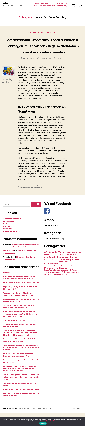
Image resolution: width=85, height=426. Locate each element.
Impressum (47, 6)
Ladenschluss (47, 198)
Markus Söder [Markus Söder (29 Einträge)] (70, 279)
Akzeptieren (43, 423)
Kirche (29, 198)
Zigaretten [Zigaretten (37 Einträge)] (57, 287)
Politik (47, 33)
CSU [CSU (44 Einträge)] (46, 270)
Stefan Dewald (8, 263)
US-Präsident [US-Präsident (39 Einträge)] (55, 285)
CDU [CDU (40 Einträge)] (70, 268)
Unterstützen (37, 6)
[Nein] (83, 421)
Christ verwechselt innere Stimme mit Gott (19, 333)
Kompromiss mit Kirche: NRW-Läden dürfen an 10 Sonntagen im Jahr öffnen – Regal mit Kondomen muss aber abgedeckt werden (42, 52)
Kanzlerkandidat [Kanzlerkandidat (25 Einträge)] (48, 279)
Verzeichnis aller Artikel (43, 3)
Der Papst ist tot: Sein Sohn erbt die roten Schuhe (21, 402)
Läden (40, 198)
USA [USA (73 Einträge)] (62, 285)
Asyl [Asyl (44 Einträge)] (69, 265)
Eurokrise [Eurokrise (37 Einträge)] (47, 273)
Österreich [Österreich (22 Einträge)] (64, 287)
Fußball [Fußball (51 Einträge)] (77, 272)
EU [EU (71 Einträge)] (71, 270)
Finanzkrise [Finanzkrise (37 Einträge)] (56, 273)
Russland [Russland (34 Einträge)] (64, 283)
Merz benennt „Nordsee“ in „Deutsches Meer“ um (21, 295)
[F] (63, 224)
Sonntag (58, 198)
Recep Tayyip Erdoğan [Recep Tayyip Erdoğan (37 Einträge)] (52, 283)
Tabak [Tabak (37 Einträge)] (74, 283)
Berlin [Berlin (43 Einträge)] (46, 268)
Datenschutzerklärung (59, 6)
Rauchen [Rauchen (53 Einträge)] (63, 281)
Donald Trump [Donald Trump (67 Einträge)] (56, 270)
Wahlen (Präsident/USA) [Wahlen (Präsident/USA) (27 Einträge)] (73, 285)
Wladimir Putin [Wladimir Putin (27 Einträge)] (48, 287)
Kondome (35, 198)
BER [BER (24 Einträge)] (80, 265)
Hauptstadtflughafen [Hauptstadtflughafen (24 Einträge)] (74, 274)
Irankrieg (6, 285)
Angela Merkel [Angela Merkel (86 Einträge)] (57, 265)
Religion (55, 33)
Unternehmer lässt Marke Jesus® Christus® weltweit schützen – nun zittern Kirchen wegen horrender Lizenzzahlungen (20, 327)
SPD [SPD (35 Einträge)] (70, 283)
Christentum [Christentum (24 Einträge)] (76, 267)
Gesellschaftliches (35, 33)
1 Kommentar (61, 71)
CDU (21, 198)
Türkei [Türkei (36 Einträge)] (46, 285)
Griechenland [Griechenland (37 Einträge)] (63, 275)
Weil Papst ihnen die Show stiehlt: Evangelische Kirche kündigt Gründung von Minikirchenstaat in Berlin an (21, 360)
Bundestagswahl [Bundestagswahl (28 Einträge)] (63, 267)
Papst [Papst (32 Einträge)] (57, 281)
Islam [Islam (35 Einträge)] (61, 277)
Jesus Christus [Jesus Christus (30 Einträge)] (68, 277)
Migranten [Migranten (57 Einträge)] (49, 281)
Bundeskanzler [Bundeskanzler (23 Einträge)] (53, 267)
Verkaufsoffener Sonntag (36, 200)
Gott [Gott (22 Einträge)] (52, 274)
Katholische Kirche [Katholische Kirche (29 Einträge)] (59, 279)
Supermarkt (24, 200)
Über (65, 3)
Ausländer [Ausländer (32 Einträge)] (74, 265)
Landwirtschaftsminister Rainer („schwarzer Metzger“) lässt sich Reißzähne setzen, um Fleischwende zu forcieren (19, 381)
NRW (53, 198)
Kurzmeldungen (57, 3)
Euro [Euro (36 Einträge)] (75, 270)
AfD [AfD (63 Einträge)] (46, 265)
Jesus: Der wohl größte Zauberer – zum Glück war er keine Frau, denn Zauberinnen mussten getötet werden (21, 390)
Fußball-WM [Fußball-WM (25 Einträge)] (47, 274)
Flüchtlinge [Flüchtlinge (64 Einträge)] (67, 272)
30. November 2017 (45, 71)
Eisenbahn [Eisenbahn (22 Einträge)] (66, 270)
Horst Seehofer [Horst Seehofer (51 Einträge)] (51, 277)
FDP (25, 198)
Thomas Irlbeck (30, 71)
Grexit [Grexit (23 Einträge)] (55, 274)
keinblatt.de (8, 3)
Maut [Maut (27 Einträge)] (76, 279)
